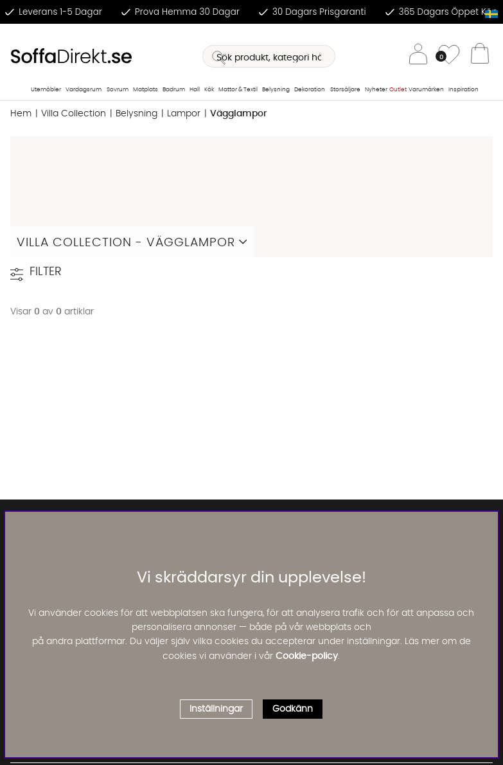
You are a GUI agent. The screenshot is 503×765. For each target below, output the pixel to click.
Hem (20, 113)
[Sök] (268, 56)
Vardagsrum (83, 90)
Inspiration (463, 90)
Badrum (174, 90)
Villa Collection (73, 113)
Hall (195, 90)
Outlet (398, 90)
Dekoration (309, 90)
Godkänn (292, 709)
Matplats (145, 90)
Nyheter (376, 90)
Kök (209, 90)
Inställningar (216, 709)
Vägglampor (238, 113)
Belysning (276, 90)
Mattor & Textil (238, 90)
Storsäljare (345, 90)
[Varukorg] (480, 56)
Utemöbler (46, 90)
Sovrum (117, 90)
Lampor (183, 113)
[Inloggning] (418, 56)
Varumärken (426, 90)
